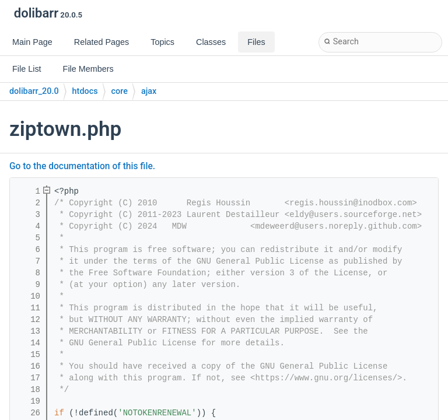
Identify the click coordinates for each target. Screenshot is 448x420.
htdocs (85, 91)
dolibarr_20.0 (34, 91)
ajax (148, 91)
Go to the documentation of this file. (82, 166)
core (119, 91)
